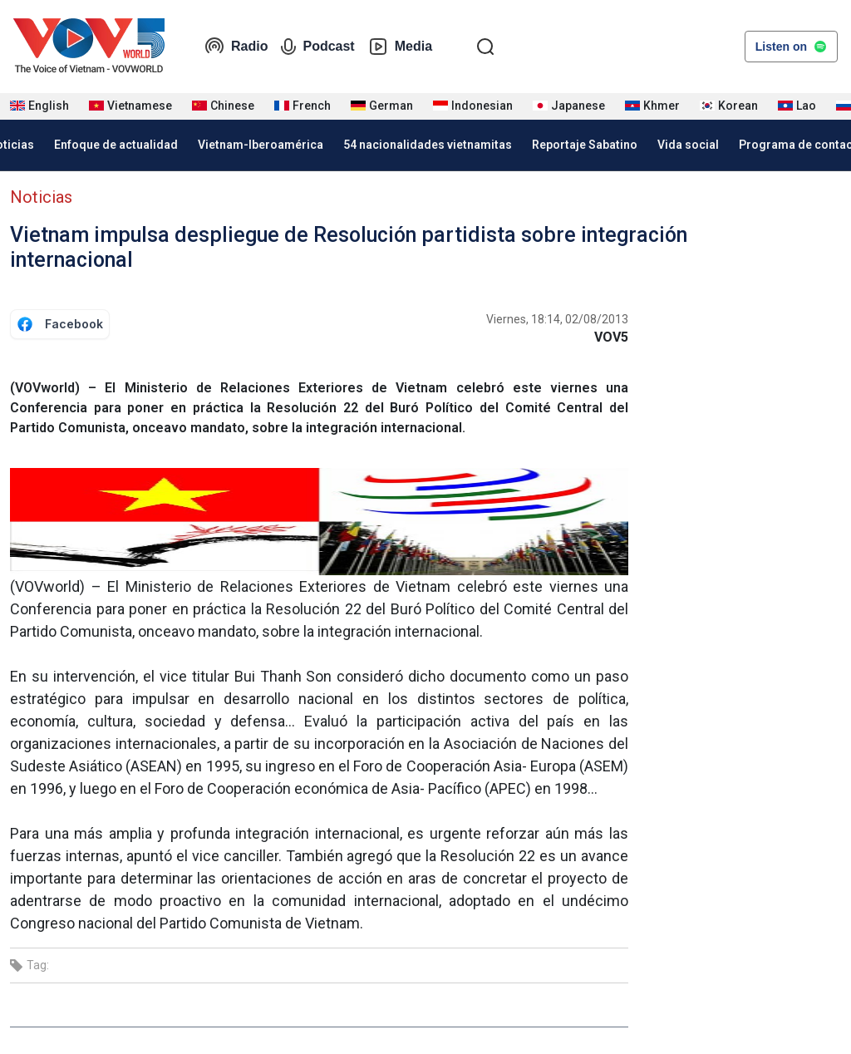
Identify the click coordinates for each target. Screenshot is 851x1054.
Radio (236, 47)
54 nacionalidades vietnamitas (427, 144)
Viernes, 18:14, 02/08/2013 (557, 319)
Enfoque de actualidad (116, 144)
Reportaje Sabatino (584, 144)
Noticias (41, 197)
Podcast (317, 46)
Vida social (688, 144)
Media (400, 47)
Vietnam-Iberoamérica (260, 144)
